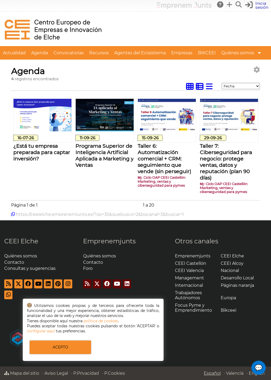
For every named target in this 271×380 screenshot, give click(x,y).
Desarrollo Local (237, 277)
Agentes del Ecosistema (140, 52)
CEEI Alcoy (232, 263)
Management (189, 277)
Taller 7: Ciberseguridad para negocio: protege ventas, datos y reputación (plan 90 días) (226, 162)
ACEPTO (60, 347)
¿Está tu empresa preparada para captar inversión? (41, 152)
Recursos (99, 52)
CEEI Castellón (190, 263)
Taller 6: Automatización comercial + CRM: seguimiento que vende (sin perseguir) (164, 159)
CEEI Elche (21, 241)
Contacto (14, 262)
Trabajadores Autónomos (188, 295)
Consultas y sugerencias (30, 268)
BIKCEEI (207, 52)
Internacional (189, 285)
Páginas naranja (237, 285)
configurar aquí (41, 331)
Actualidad (14, 52)
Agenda (39, 52)
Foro (88, 268)
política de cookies (101, 321)
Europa (228, 297)
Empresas (181, 52)
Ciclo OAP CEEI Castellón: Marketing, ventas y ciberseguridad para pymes (162, 181)
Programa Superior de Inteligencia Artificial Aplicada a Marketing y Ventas (104, 155)
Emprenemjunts (109, 241)
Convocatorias (68, 52)
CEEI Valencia (189, 270)
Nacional (230, 270)
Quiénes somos (237, 52)
